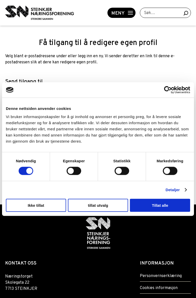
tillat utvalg (98, 205)
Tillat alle (160, 205)
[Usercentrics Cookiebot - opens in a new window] (167, 90)
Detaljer (173, 190)
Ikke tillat (36, 205)
